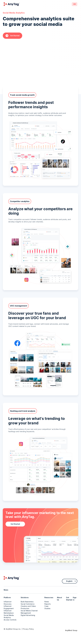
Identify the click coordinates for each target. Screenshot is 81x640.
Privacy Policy (28, 629)
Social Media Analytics (9, 616)
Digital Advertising (28, 615)
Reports (47, 604)
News (46, 602)
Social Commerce (27, 604)
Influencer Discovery (8, 603)
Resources (48, 597)
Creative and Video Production (28, 607)
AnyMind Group (71, 630)
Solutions (25, 597)
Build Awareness (27, 602)
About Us (59, 599)
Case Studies (47, 607)
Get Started (12, 35)
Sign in (74, 599)
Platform (7, 597)
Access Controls (10, 620)
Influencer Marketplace (9, 612)
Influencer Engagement (9, 607)
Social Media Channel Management (29, 612)
